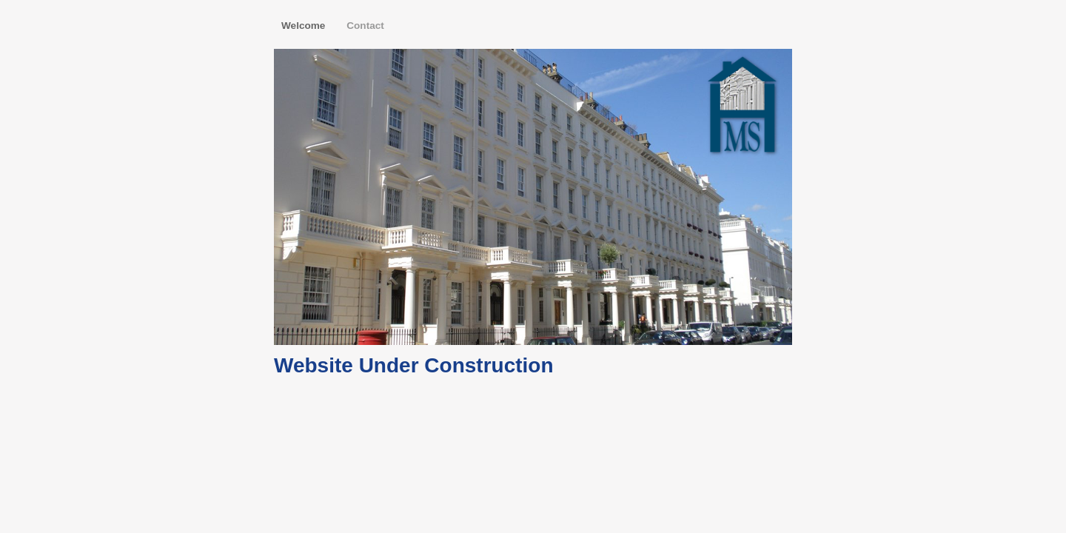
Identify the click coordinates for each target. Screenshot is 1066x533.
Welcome (304, 25)
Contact (365, 25)
